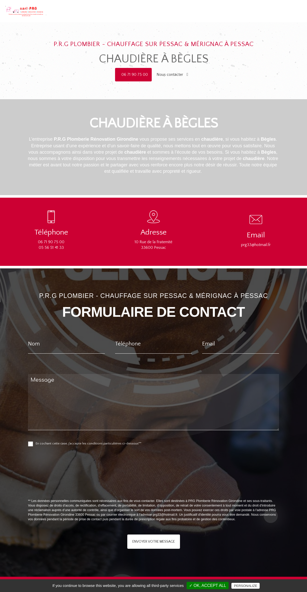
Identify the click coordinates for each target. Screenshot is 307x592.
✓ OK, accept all (207, 585)
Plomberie (202, 7)
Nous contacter (172, 74)
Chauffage (223, 7)
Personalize (245, 586)
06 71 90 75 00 (134, 74)
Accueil (184, 7)
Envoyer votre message (153, 542)
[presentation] (82, 484)
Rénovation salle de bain (256, 7)
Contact (287, 7)
